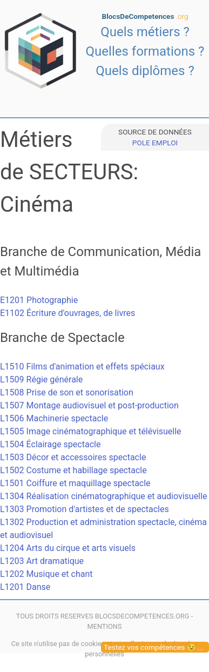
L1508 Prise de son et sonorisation (66, 392)
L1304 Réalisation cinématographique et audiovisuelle (103, 496)
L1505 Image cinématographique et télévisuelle (90, 431)
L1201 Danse (25, 587)
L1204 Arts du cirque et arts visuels (68, 548)
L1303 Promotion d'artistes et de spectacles (84, 509)
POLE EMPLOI (155, 142)
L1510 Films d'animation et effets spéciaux (82, 366)
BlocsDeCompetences (145, 16)
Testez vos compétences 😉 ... (154, 647)
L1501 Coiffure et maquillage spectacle (75, 483)
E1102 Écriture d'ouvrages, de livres (67, 313)
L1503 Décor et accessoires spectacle (73, 457)
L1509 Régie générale (41, 379)
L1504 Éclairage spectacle (50, 444)
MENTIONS (104, 626)
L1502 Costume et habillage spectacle (73, 470)
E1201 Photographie (39, 300)
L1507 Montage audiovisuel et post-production (89, 405)
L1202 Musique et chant (46, 574)
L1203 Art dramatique (42, 561)
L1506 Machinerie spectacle (54, 418)
